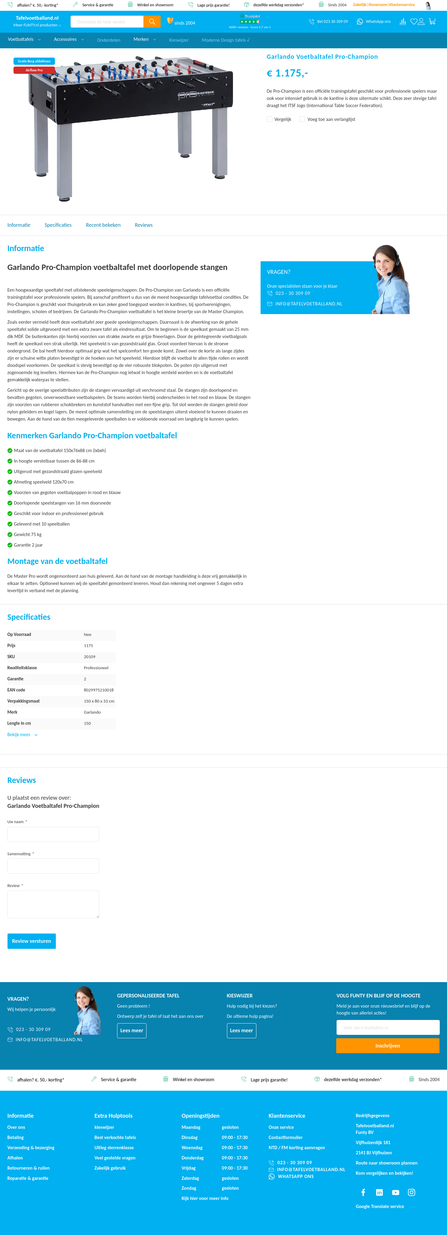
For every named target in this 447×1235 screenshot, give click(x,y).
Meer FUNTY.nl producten (38, 25)
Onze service (281, 1127)
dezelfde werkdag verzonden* (278, 4)
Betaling (16, 1137)
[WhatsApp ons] (373, 21)
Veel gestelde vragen (115, 1158)
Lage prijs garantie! (214, 4)
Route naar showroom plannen (387, 1163)
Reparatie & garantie (28, 1178)
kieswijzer (104, 1127)
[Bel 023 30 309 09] (328, 21)
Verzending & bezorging (31, 1147)
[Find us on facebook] (363, 1192)
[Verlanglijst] (414, 21)
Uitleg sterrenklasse (114, 1147)
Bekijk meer (20, 734)
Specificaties (58, 225)
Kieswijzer (179, 39)
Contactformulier (286, 1137)
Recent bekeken (103, 225)
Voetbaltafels (24, 39)
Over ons (16, 1127)
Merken (145, 39)
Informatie (19, 225)
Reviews (144, 225)
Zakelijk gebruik (110, 1168)
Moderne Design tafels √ (225, 39)
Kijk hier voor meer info (205, 1198)
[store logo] (38, 18)
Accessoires (69, 39)
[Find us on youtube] (395, 1192)
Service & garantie (97, 4)
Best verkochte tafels (115, 1137)
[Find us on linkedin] (379, 1192)
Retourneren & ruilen (29, 1168)
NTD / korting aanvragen (297, 1147)
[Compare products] (402, 21)
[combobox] (107, 22)
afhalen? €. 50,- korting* (38, 4)
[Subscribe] (387, 1045)
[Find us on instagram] (411, 1192)
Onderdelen (108, 39)
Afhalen (15, 1158)
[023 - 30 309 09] (308, 293)
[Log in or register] (421, 21)
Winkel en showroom (155, 4)
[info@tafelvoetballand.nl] (308, 303)
